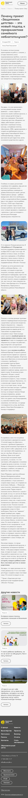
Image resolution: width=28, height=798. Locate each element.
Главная (3, 8)
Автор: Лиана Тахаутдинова (9, 46)
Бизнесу (17, 734)
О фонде (4, 727)
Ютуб (5, 779)
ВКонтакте (7, 771)
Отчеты (17, 737)
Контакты (5, 740)
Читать (5, 623)
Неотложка (5, 734)
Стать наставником (19, 741)
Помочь (4, 737)
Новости (9, 8)
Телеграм (6, 782)
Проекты (17, 731)
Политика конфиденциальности (14, 794)
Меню (22, 3)
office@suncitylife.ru (6, 762)
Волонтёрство (6, 731)
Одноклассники (8, 775)
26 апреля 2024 (6, 42)
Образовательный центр (8, 747)
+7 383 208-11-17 (6, 759)
